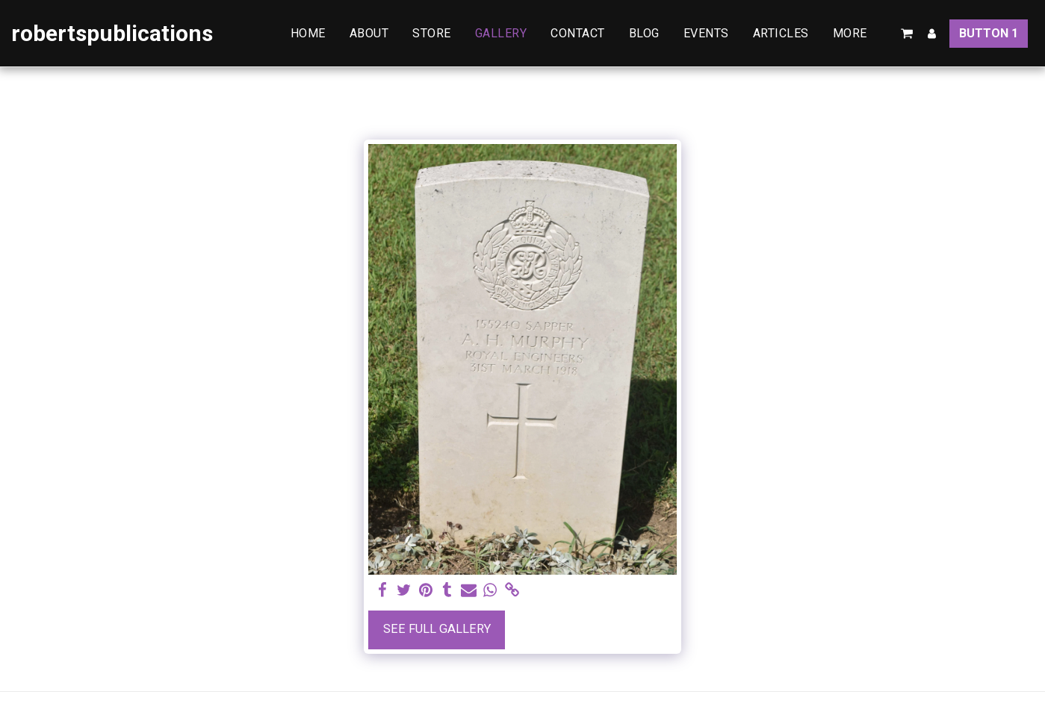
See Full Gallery (437, 629)
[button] (907, 33)
